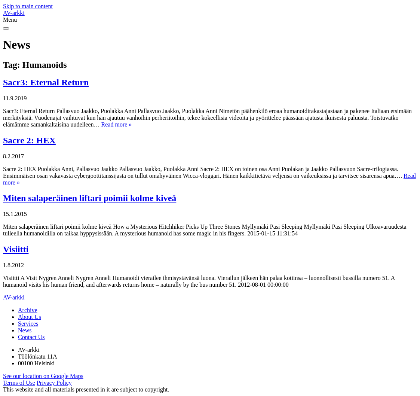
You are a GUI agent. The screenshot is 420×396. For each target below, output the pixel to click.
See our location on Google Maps (43, 376)
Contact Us (31, 337)
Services (28, 323)
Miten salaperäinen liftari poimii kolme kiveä (89, 198)
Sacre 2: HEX (29, 140)
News (24, 330)
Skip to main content (28, 6)
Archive (27, 310)
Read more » (116, 124)
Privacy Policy (54, 383)
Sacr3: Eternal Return (46, 82)
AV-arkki (14, 13)
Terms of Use (19, 383)
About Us (29, 317)
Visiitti (15, 249)
